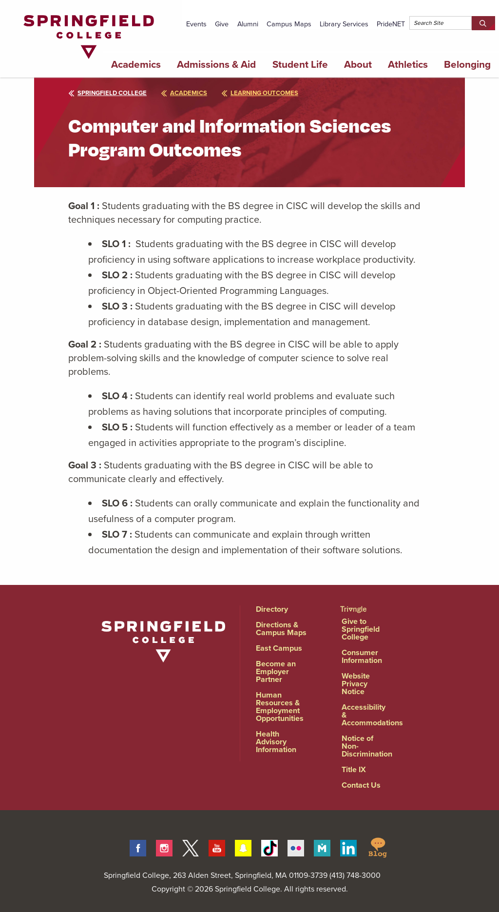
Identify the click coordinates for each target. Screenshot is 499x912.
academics (184, 92)
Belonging (467, 64)
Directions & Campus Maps (281, 628)
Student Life (300, 64)
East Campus (279, 648)
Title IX (354, 769)
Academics (136, 64)
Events (196, 24)
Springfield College (107, 92)
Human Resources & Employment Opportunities (280, 706)
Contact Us (361, 785)
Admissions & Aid (216, 64)
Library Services (344, 24)
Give (222, 24)
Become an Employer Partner (276, 671)
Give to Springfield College (361, 629)
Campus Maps (289, 24)
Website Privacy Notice (356, 683)
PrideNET (391, 24)
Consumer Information (362, 656)
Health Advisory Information (276, 741)
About (358, 64)
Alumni (247, 24)
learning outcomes (259, 92)
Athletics (408, 64)
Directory (272, 609)
